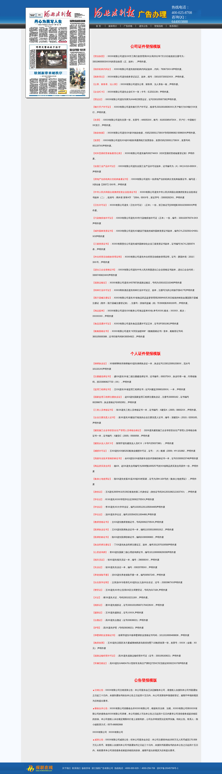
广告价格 (128, 26)
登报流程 (158, 26)
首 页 (98, 26)
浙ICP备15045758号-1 (167, 768)
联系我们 (174, 26)
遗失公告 (143, 26)
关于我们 (66, 768)
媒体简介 (112, 26)
